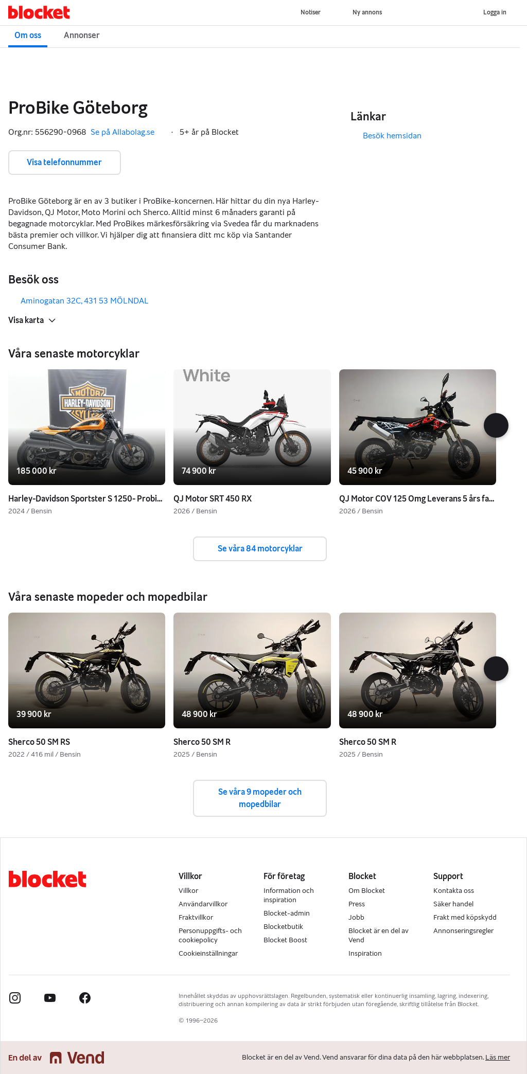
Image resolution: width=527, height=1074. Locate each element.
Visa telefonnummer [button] (64, 162)
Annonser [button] (82, 35)
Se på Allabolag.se (128, 132)
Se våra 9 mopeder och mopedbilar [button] (260, 798)
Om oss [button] (27, 35)
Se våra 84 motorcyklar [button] (260, 548)
